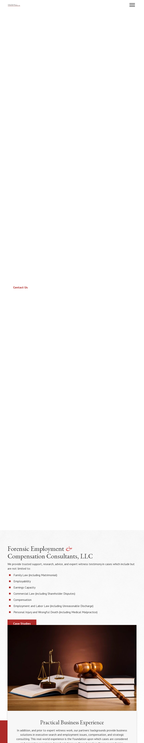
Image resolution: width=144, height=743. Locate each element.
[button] (132, 5)
